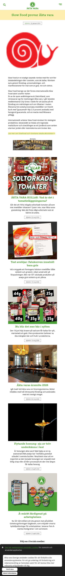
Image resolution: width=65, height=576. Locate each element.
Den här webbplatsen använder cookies (21, 547)
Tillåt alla (9, 569)
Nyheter (27, 23)
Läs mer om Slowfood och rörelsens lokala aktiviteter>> (31, 133)
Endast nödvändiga (9, 573)
